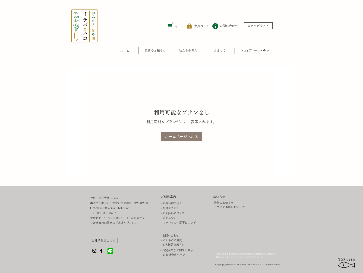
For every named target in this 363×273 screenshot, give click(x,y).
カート (178, 26)
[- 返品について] (189, 218)
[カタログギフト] (258, 25)
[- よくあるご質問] (175, 240)
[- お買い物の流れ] (175, 203)
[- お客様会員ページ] (173, 255)
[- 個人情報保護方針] (189, 245)
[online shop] (261, 50)
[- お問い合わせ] (174, 235)
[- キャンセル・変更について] (189, 223)
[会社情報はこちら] (103, 240)
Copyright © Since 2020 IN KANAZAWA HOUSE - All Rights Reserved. (248, 264)
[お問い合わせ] (229, 26)
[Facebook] (101, 250)
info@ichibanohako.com (115, 207)
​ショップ (246, 50)
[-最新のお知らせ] (231, 203)
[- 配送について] (175, 208)
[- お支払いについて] (175, 213)
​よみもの (219, 50)
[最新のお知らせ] (155, 50)
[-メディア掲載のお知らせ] (231, 207)
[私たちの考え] (188, 50)
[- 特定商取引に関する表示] (189, 250)
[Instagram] (94, 250)
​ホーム (124, 50)
